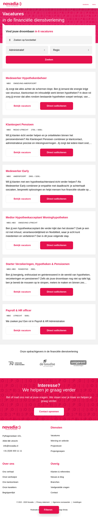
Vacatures (55, 435)
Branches (55, 482)
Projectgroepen (58, 451)
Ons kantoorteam (10, 482)
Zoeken (49, 59)
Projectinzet (56, 446)
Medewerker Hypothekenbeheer (26, 78)
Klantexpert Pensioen (20, 124)
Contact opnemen (49, 411)
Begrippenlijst (8, 493)
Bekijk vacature (21, 106)
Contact (54, 493)
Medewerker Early (17, 171)
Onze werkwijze (9, 477)
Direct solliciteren (54, 106)
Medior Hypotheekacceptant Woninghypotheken (37, 217)
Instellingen (77, 503)
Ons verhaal (8, 472)
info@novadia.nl (10, 446)
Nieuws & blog (57, 477)
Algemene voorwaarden (61, 503)
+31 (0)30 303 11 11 (12, 451)
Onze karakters (9, 487)
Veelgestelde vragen (60, 487)
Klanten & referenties (60, 472)
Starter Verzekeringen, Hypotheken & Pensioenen (38, 263)
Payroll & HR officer (18, 310)
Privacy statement (42, 503)
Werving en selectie (60, 441)
